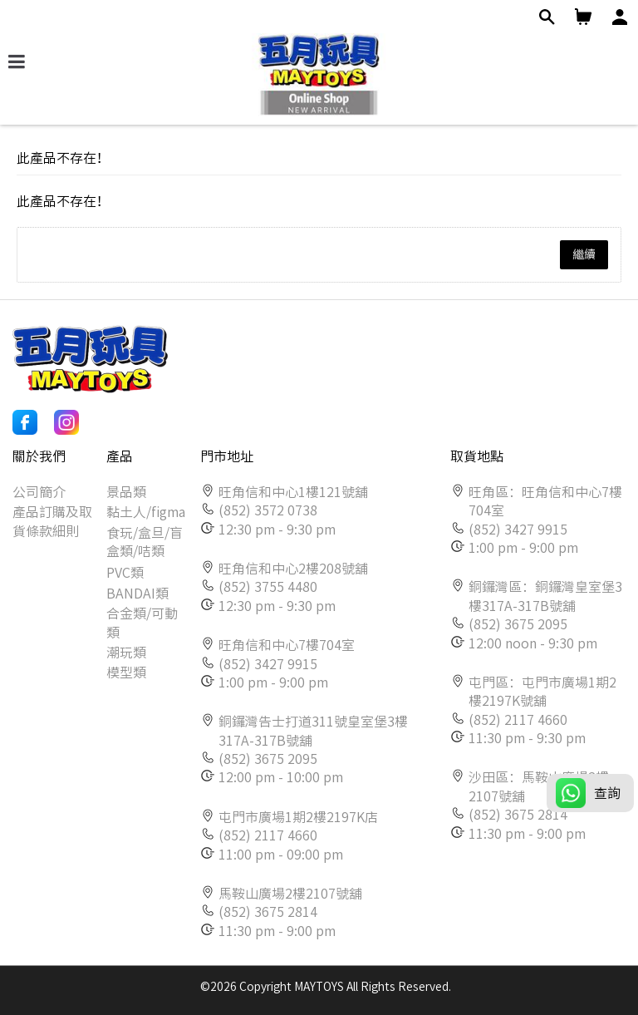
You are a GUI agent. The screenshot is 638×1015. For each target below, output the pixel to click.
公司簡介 (39, 492)
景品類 (126, 492)
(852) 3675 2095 (267, 759)
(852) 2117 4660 (267, 835)
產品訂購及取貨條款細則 (52, 521)
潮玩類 (126, 652)
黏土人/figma (145, 512)
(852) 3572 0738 (267, 510)
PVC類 (125, 572)
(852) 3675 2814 (267, 912)
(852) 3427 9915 (267, 664)
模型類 (126, 672)
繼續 (584, 254)
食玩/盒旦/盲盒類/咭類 (144, 542)
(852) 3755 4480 (267, 587)
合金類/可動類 (142, 622)
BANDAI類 (137, 593)
